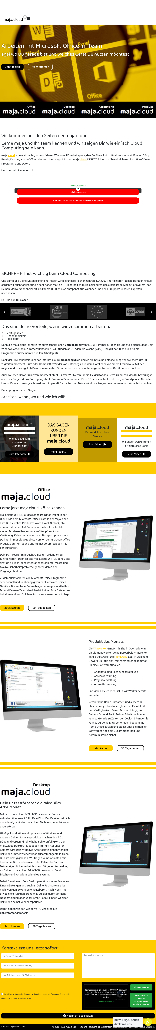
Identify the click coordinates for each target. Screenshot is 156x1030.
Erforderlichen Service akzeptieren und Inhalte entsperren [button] (78, 200)
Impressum (6, 1026)
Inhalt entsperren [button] (78, 192)
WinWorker (100, 648)
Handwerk (120, 656)
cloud (11, 155)
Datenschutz (19, 1026)
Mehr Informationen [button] (78, 186)
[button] (4, 312)
